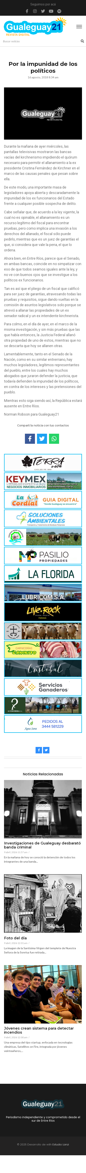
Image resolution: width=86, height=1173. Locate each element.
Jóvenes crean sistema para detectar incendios (39, 1031)
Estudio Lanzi (60, 1144)
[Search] (41, 41)
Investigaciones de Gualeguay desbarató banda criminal (42, 845)
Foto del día (15, 938)
